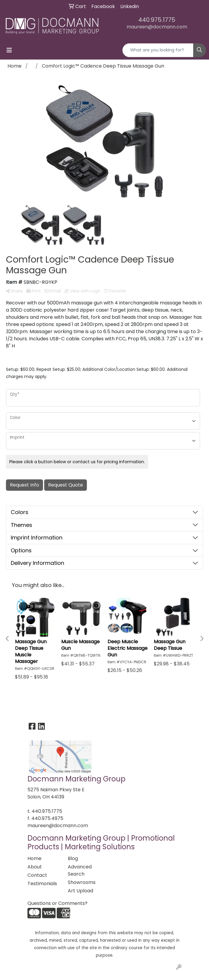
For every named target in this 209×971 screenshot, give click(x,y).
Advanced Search (80, 870)
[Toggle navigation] (9, 50)
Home (34, 858)
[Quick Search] (157, 50)
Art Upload (80, 890)
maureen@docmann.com (157, 26)
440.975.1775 (156, 20)
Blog (73, 858)
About (34, 866)
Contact (37, 875)
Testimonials (42, 883)
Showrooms (82, 882)
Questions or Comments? (57, 903)
